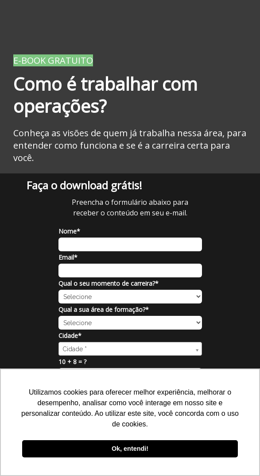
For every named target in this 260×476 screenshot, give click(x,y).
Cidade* (69, 336)
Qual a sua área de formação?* (103, 310)
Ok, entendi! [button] (130, 448)
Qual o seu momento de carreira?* (108, 284)
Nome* (69, 231)
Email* (68, 257)
